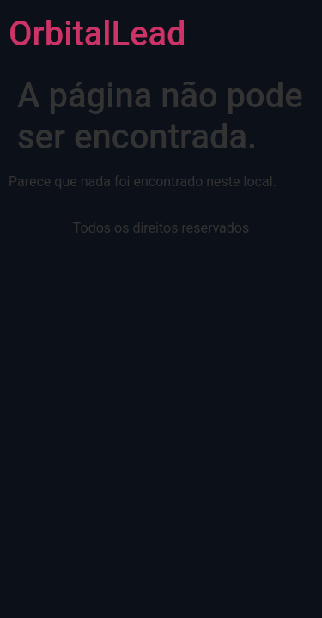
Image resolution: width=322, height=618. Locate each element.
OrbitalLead (97, 34)
